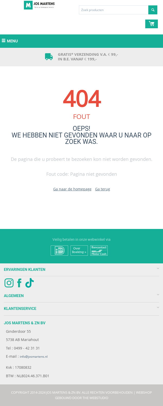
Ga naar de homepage (72, 189)
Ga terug (102, 189)
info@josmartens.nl (34, 356)
